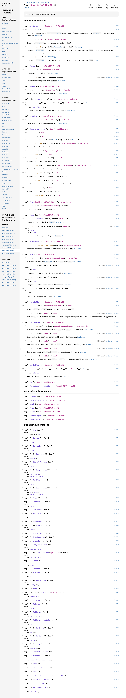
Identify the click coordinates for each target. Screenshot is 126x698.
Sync (32, 408)
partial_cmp (33, 326)
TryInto (40, 636)
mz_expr (27, 2)
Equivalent (41, 488)
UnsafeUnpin (35, 415)
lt (29, 333)
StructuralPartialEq (40, 386)
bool (51, 154)
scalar (33, 2)
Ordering (73, 258)
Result (67, 90)
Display (33, 116)
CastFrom (33, 458)
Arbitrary (34, 26)
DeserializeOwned (41, 679)
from (30, 206)
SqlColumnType (68, 143)
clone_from (32, 77)
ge (29, 356)
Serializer (36, 373)
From (32, 202)
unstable (109, 77)
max (29, 265)
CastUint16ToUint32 (54, 26)
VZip (38, 644)
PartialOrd (35, 322)
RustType (33, 585)
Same (35, 588)
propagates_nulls (35, 173)
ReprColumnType (65, 165)
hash (30, 219)
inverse (31, 151)
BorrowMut (38, 446)
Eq (31, 382)
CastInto (40, 454)
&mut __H (63, 219)
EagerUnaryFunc (37, 129)
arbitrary (32, 57)
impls (42, 2)
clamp (30, 289)
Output (32, 136)
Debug (32, 86)
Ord (31, 254)
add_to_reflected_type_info (40, 245)
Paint (35, 561)
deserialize (33, 103)
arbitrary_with (34, 47)
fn (41, 39)
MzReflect (34, 241)
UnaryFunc (56, 151)
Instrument (38, 521)
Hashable (37, 513)
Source (26, 8)
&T (59, 553)
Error (88, 103)
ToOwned (36, 604)
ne (29, 313)
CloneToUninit (40, 462)
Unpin (32, 412)
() (43, 30)
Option (48, 151)
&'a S (54, 592)
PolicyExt (38, 572)
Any (34, 430)
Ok (84, 369)
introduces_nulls (35, 180)
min (29, 277)
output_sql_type (35, 143)
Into (38, 525)
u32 (43, 136)
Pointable (38, 568)
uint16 (47, 2)
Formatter (50, 90)
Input (32, 133)
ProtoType (41, 580)
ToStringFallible (41, 620)
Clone (32, 66)
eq (29, 306)
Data (35, 663)
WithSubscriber (40, 652)
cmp (29, 258)
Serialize (34, 365)
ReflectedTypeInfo (72, 245)
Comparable (41, 470)
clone (30, 70)
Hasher (40, 219)
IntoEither (38, 533)
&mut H (66, 226)
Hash (32, 215)
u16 (42, 133)
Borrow (36, 438)
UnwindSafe (35, 419)
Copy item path (55, 5)
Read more (49, 53)
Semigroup (45, 592)
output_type (33, 165)
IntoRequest (39, 537)
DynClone (37, 480)
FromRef (36, 502)
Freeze (33, 396)
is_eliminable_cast (36, 195)
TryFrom (40, 628)
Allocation (38, 655)
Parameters (34, 30)
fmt (29, 90)
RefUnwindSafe (37, 400)
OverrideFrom (42, 553)
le (29, 341)
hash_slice (32, 226)
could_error (33, 188)
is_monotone (33, 154)
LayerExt (37, 541)
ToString (37, 612)
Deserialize (41, 99)
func (37, 2)
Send (32, 404)
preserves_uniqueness (37, 158)
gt (29, 348)
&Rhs (46, 313)
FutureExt (38, 510)
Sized (34, 232)
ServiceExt (38, 600)
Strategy (33, 39)
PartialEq (34, 302)
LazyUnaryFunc (40, 545)
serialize (32, 369)
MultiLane (33, 648)
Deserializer (36, 107)
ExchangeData (39, 687)
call (30, 140)
